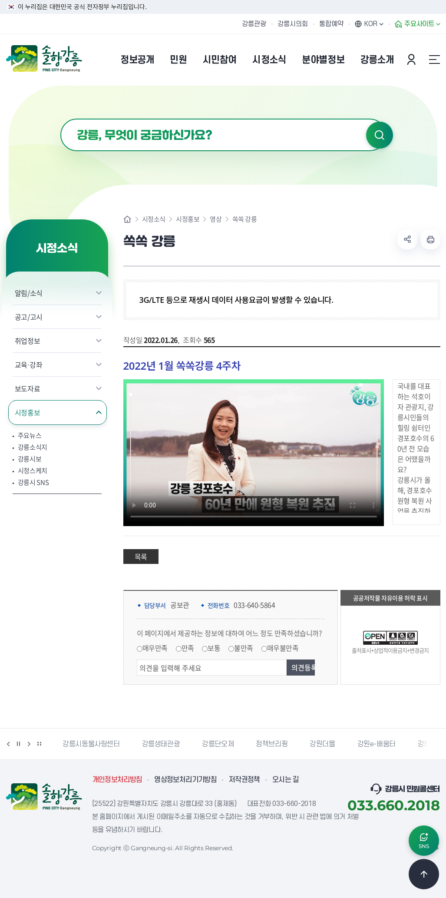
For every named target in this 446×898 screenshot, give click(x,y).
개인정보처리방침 (117, 780)
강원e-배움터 (376, 744)
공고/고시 (29, 316)
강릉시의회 (293, 24)
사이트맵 (434, 59)
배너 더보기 (39, 744)
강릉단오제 (218, 744)
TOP (424, 874)
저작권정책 (244, 780)
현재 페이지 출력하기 (430, 239)
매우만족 (155, 648)
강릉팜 (427, 744)
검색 (379, 135)
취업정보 (27, 340)
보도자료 (27, 388)
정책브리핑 (271, 744)
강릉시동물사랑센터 (91, 744)
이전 (8, 744)
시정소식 (153, 219)
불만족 (243, 648)
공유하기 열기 (407, 239)
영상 (215, 219)
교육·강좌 (29, 364)
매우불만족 (283, 648)
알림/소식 (29, 293)
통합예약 (331, 24)
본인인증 (412, 59)
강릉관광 (254, 24)
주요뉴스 (30, 435)
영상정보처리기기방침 (185, 780)
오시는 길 (285, 780)
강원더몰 (322, 744)
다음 (29, 744)
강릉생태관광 (161, 744)
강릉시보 (30, 459)
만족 (188, 648)
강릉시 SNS (33, 482)
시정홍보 (27, 412)
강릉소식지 (33, 447)
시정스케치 (33, 471)
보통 (214, 648)
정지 (18, 744)
